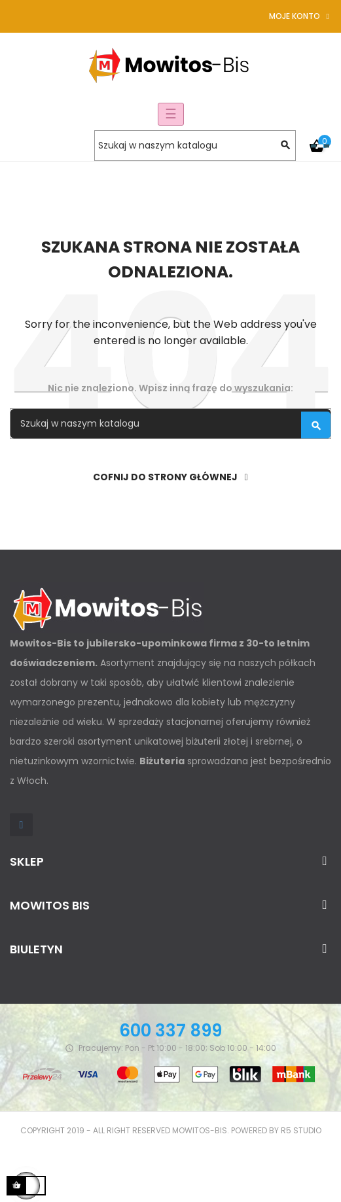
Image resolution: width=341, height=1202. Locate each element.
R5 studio (301, 1130)
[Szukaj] (195, 145)
